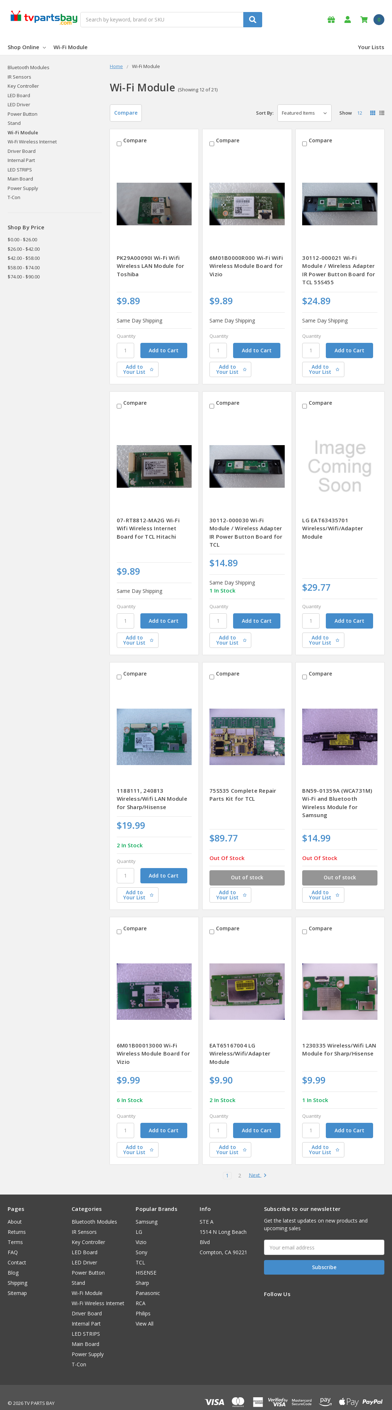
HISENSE (146, 1260)
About (15, 1210)
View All (144, 1311)
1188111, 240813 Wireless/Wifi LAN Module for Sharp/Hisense (152, 790)
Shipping (17, 1271)
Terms (15, 1230)
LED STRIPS (20, 169)
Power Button (22, 114)
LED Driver (19, 104)
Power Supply (23, 188)
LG (139, 1220)
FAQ (13, 1240)
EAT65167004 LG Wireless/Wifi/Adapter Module (239, 1042)
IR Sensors (19, 77)
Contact (17, 1250)
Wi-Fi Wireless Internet (32, 141)
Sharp (142, 1271)
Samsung (146, 1210)
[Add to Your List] (154, 366)
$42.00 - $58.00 (24, 258)
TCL (140, 1250)
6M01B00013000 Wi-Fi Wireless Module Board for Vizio (153, 1042)
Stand (14, 123)
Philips (143, 1301)
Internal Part (21, 160)
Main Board (20, 178)
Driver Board (22, 151)
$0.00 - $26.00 (22, 239)
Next (258, 1163)
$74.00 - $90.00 (24, 276)
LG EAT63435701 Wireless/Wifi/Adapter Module (332, 522)
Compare (125, 112)
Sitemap (17, 1281)
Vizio (141, 1230)
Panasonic (148, 1281)
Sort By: (264, 113)
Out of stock (247, 866)
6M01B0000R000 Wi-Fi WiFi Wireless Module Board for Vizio (246, 263)
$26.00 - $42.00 (24, 249)
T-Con (14, 197)
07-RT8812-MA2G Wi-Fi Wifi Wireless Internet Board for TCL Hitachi (148, 522)
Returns (17, 1220)
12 (359, 113)
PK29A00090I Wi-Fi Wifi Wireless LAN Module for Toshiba (150, 263)
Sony (141, 1240)
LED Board (19, 95)
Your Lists (371, 47)
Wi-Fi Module (70, 47)
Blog (13, 1260)
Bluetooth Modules (28, 67)
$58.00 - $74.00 (24, 267)
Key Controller (23, 86)
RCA (140, 1291)
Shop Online (27, 47)
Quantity (126, 332)
